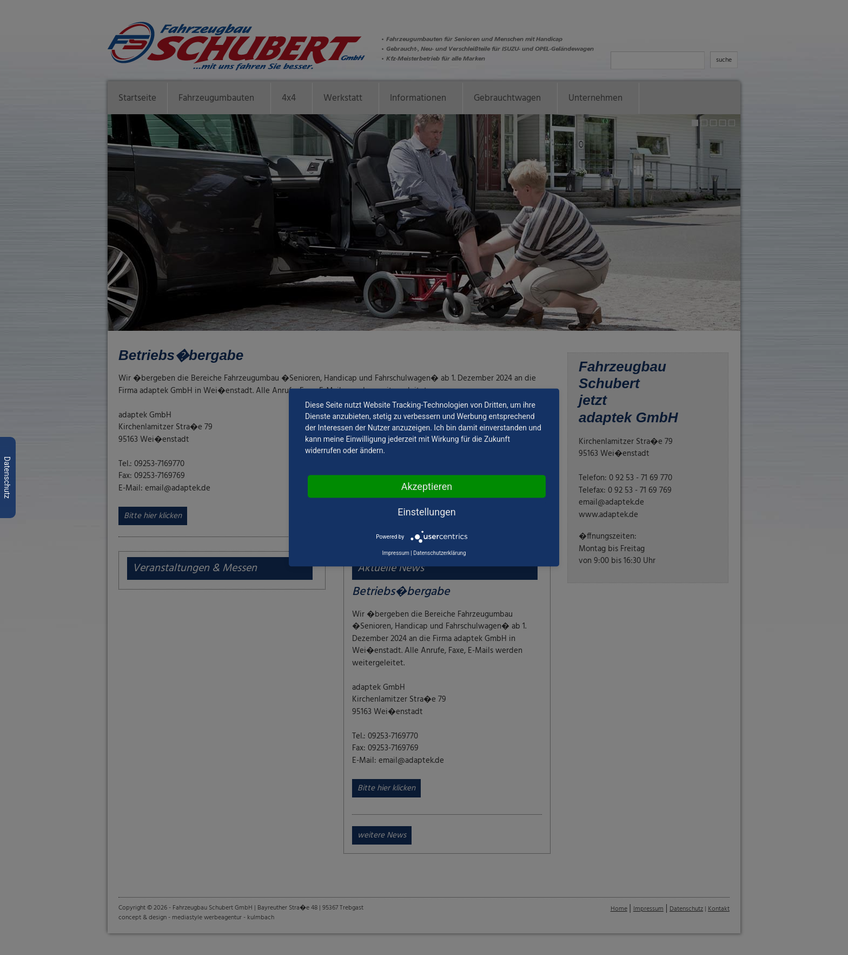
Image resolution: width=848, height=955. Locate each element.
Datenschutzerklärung (439, 553)
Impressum (395, 553)
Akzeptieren (427, 486)
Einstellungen (426, 512)
